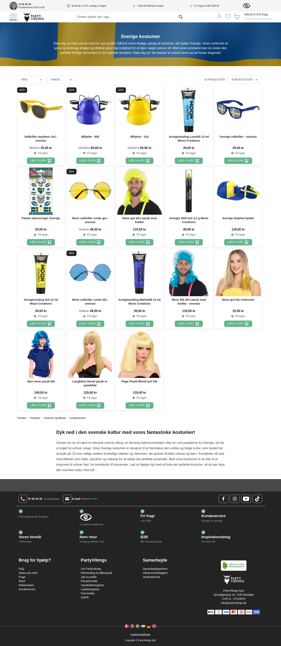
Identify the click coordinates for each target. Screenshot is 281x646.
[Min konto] (219, 16)
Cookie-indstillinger (140, 634)
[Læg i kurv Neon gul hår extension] (238, 324)
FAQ (21, 568)
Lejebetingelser (90, 589)
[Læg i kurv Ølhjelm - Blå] (90, 161)
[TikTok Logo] (257, 499)
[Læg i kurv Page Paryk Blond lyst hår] (140, 405)
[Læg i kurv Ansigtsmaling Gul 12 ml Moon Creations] (41, 324)
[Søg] (180, 17)
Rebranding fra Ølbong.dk (96, 572)
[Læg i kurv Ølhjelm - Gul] (140, 161)
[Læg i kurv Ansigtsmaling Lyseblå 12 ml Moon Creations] (189, 161)
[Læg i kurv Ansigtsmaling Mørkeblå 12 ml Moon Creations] (140, 324)
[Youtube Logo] (246, 499)
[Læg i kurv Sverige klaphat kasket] (238, 242)
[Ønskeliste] (228, 16)
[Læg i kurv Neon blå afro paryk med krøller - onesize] (189, 324)
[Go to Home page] (33, 17)
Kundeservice (27, 589)
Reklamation (26, 585)
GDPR (85, 597)
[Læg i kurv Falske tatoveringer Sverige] (41, 242)
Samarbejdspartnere (155, 568)
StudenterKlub (151, 577)
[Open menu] (13, 17)
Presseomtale (89, 581)
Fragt (22, 577)
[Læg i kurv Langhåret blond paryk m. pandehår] (90, 405)
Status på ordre (28, 572)
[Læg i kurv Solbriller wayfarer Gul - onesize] (41, 161)
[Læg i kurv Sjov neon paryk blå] (41, 405)
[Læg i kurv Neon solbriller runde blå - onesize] (90, 324)
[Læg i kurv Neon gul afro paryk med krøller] (140, 242)
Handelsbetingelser (92, 585)
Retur (22, 581)
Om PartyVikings (91, 568)
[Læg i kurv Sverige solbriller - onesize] (238, 161)
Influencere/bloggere (155, 572)
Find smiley (88, 593)
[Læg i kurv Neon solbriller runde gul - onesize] (90, 242)
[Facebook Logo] (223, 499)
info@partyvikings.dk (233, 602)
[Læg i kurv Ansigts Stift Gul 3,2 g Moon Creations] (189, 242)
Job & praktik (89, 577)
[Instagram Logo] (235, 499)
